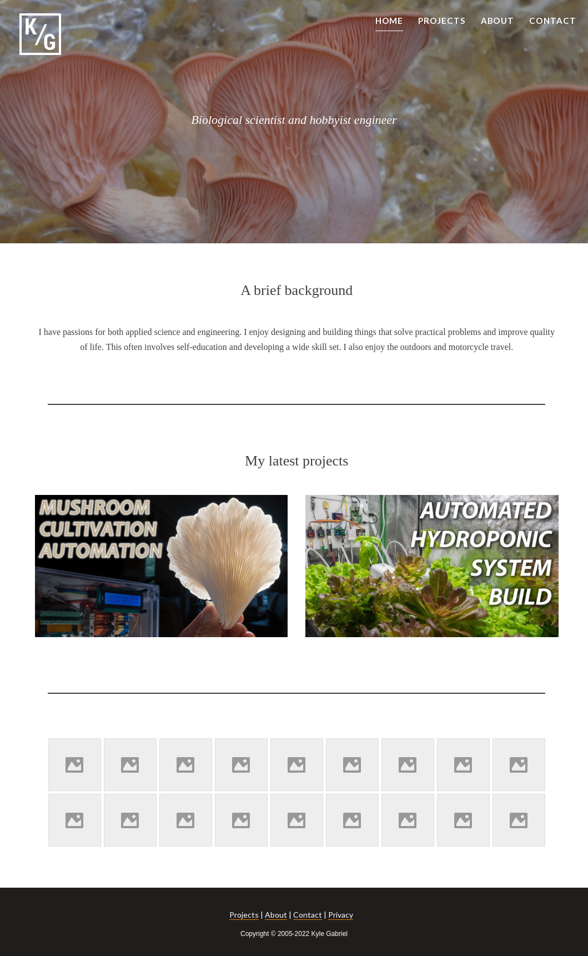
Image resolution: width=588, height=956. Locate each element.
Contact (307, 914)
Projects (244, 914)
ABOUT (498, 21)
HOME (389, 21)
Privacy (340, 914)
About (276, 914)
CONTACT (552, 21)
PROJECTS (442, 21)
